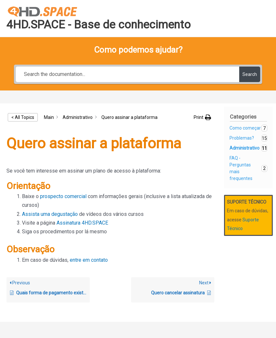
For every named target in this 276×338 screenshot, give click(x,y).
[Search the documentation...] (128, 74)
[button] (202, 117)
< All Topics (22, 117)
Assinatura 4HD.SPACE (82, 223)
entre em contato (89, 260)
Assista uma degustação (50, 214)
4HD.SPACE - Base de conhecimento (98, 24)
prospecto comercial (63, 196)
